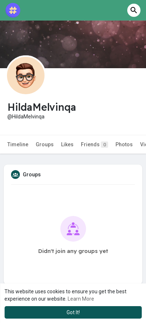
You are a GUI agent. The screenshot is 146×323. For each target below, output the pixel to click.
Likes (67, 144)
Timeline (17, 144)
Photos (124, 144)
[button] (133, 10)
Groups (45, 144)
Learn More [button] (81, 299)
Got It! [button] (73, 312)
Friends (94, 145)
